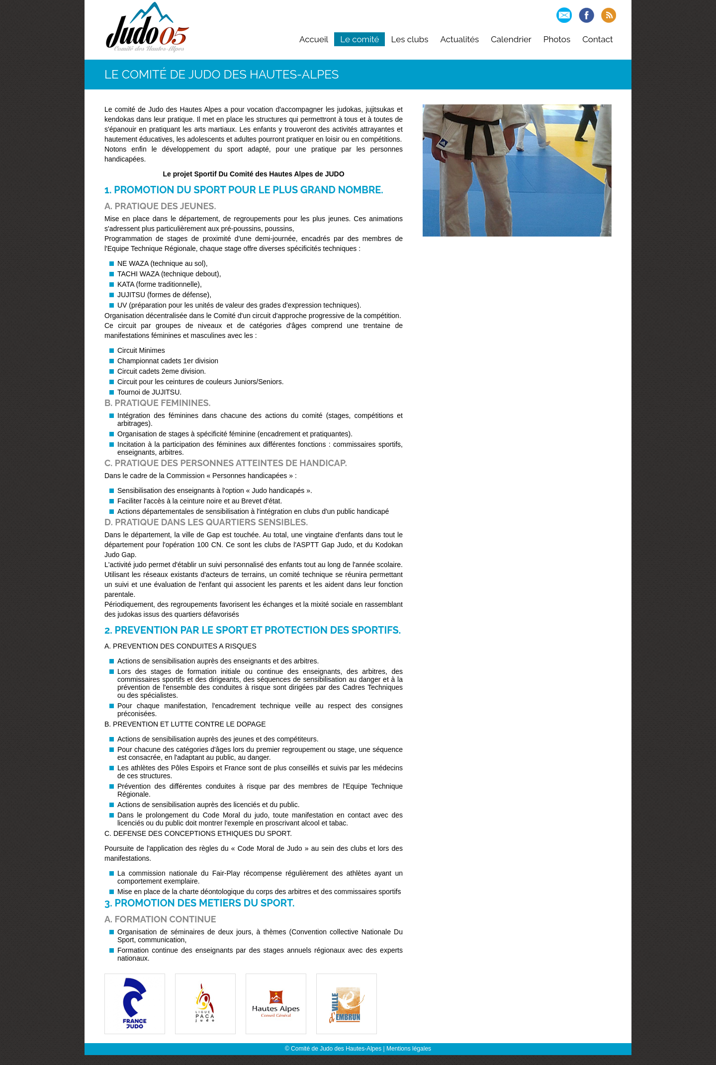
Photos (556, 39)
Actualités (460, 39)
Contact (597, 39)
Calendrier (511, 39)
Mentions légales (408, 1048)
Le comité (359, 39)
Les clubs (409, 39)
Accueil (313, 39)
